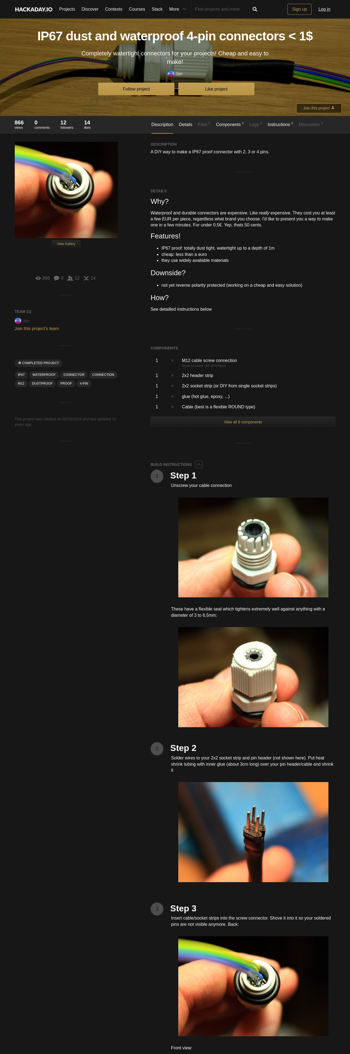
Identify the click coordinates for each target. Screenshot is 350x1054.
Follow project (136, 89)
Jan (175, 74)
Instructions (280, 124)
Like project (216, 89)
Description (162, 124)
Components (230, 124)
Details (185, 124)
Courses (137, 9)
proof (66, 383)
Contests (113, 9)
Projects (67, 9)
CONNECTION (103, 375)
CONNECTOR (73, 375)
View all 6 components (243, 422)
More (179, 9)
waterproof (44, 375)
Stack (157, 9)
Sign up (299, 9)
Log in (324, 9)
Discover (90, 9)
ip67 (21, 375)
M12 (21, 383)
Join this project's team (37, 328)
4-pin (84, 383)
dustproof (42, 383)
